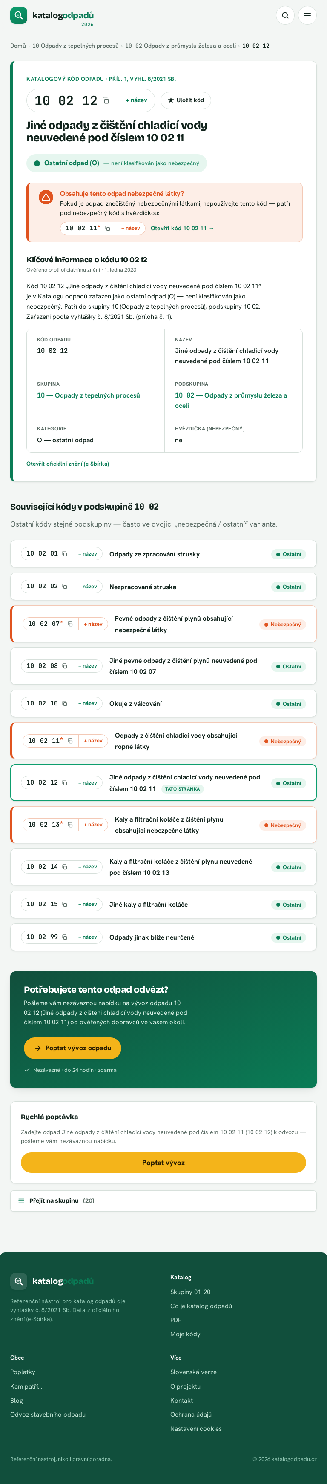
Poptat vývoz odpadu (72, 1047)
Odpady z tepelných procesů (76, 45)
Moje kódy (185, 1334)
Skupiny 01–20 (190, 1292)
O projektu (185, 1386)
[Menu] (307, 15)
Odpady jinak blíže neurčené (152, 937)
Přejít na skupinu (55, 1201)
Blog (16, 1400)
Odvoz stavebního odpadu (48, 1414)
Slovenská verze (193, 1372)
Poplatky (22, 1372)
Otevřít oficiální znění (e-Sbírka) (67, 463)
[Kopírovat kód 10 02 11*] (88, 228)
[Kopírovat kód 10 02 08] (47, 666)
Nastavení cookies (196, 1428)
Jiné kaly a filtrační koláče (148, 904)
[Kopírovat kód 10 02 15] (47, 904)
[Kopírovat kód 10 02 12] (72, 100)
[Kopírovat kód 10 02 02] (47, 586)
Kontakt (181, 1400)
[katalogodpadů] (52, 15)
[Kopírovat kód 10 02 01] (47, 553)
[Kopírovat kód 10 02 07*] (50, 624)
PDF (175, 1320)
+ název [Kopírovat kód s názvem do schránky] (136, 100)
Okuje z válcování (135, 703)
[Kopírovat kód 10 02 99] (47, 937)
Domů (18, 45)
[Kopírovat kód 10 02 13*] (50, 825)
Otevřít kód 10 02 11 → (183, 228)
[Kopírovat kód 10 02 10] (47, 703)
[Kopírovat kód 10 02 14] (47, 867)
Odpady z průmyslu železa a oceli (181, 45)
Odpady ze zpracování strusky (154, 554)
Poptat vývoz (163, 1162)
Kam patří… (26, 1386)
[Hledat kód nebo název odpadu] (285, 15)
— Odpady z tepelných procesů (89, 395)
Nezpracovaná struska (142, 586)
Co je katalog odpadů (201, 1306)
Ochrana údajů (191, 1414)
